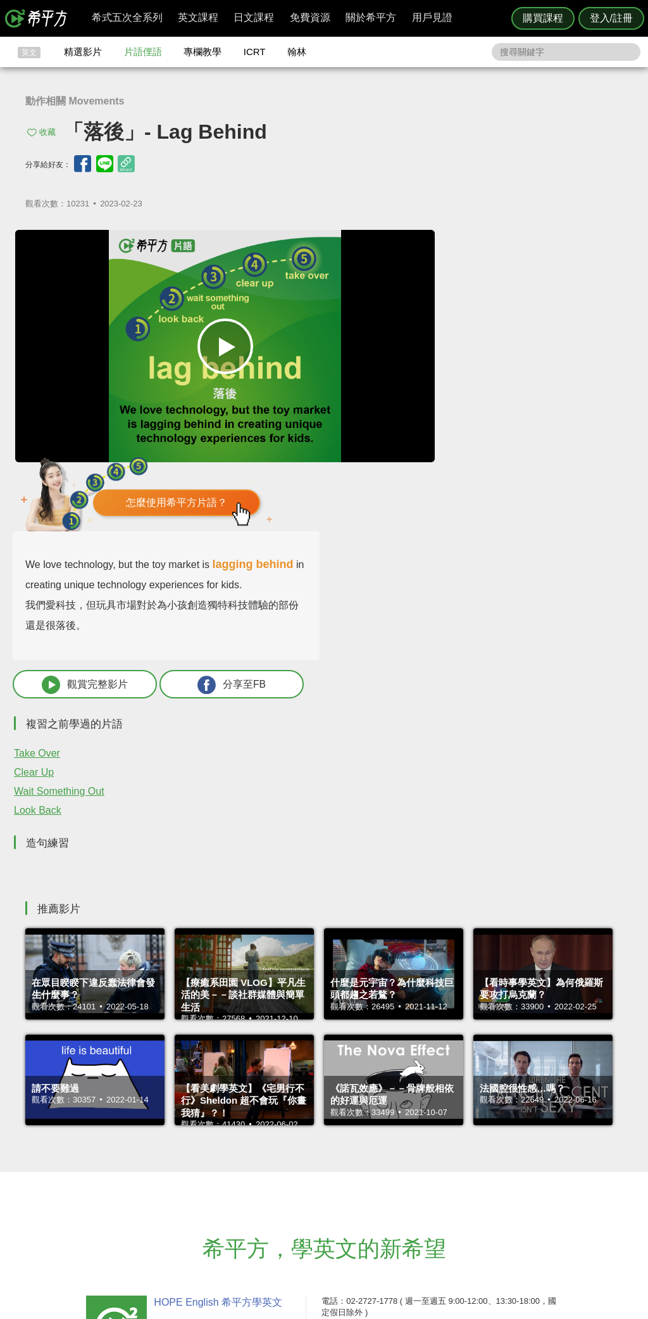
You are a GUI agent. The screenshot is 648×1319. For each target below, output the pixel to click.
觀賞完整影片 (452, 460)
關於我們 (399, 1177)
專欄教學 (202, 51)
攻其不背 (339, 1153)
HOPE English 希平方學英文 (217, 1078)
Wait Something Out (447, 567)
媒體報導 (399, 1188)
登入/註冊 (611, 18)
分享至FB (555, 460)
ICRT (255, 51)
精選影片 (83, 51)
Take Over (425, 529)
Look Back (426, 586)
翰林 (296, 51)
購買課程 (543, 18)
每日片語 (339, 1177)
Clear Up (422, 548)
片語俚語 (143, 51)
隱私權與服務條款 (476, 1153)
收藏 (47, 132)
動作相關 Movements (74, 101)
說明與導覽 (464, 1165)
